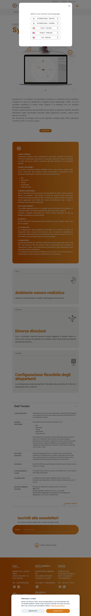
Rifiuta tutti (33, 611)
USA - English (42, 37)
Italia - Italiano (42, 28)
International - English (44, 18)
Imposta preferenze (58, 606)
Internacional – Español (44, 23)
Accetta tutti (58, 611)
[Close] (69, 5)
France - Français (42, 33)
